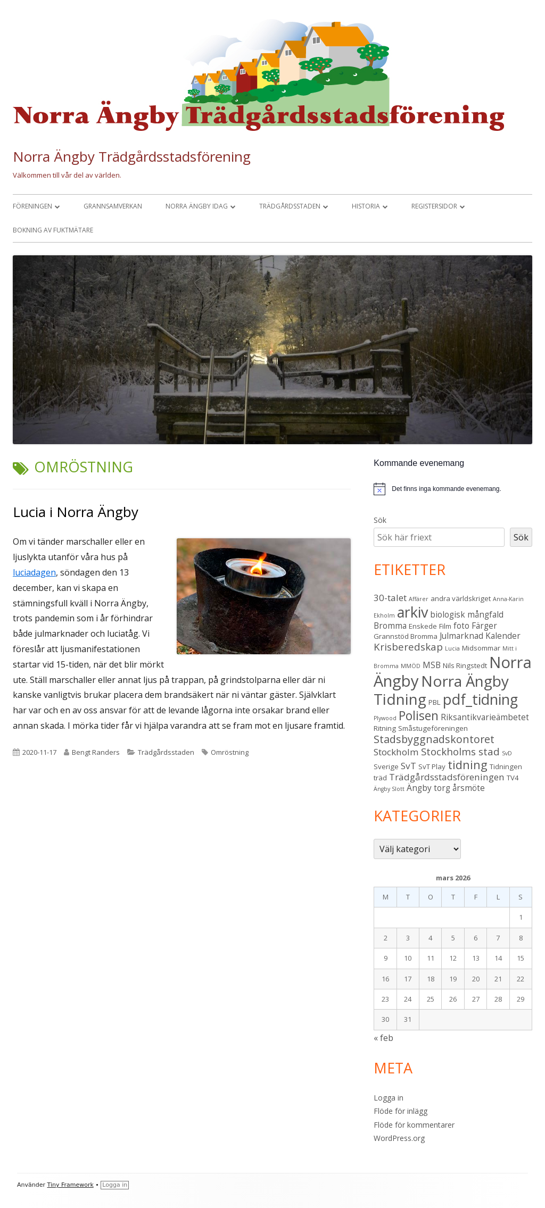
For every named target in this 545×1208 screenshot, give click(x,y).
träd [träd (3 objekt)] (380, 777)
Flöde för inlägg (400, 1111)
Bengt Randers (96, 752)
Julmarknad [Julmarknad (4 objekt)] (461, 636)
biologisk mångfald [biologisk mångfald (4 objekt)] (466, 614)
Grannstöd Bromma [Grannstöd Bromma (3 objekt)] (405, 636)
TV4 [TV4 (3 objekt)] (513, 777)
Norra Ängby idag (197, 206)
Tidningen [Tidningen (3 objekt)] (506, 766)
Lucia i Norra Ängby (75, 511)
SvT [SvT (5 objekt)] (408, 766)
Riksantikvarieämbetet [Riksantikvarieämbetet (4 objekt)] (485, 717)
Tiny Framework (70, 1184)
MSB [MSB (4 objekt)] (432, 665)
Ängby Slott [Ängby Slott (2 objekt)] (389, 789)
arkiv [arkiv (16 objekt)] (412, 612)
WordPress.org (399, 1138)
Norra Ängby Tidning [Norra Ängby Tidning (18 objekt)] (441, 690)
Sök (380, 520)
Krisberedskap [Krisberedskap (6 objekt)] (408, 646)
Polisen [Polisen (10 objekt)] (419, 715)
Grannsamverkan (113, 206)
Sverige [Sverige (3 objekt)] (386, 766)
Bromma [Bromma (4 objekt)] (390, 625)
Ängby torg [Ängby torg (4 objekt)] (428, 788)
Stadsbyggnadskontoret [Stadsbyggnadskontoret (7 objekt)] (434, 739)
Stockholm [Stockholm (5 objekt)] (396, 752)
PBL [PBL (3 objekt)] (434, 702)
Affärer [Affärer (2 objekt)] (418, 599)
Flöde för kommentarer (414, 1125)
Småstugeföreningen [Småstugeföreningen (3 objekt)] (433, 728)
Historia (366, 206)
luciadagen (34, 572)
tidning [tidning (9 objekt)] (468, 764)
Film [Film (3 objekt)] (445, 626)
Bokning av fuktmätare (53, 230)
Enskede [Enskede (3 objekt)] (423, 626)
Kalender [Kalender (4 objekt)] (503, 636)
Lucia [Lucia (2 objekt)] (452, 648)
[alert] (446, 489)
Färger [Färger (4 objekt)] (484, 625)
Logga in (388, 1098)
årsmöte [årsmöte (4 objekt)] (468, 788)
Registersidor (434, 206)
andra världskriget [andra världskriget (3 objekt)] (461, 598)
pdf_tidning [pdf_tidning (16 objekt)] (480, 699)
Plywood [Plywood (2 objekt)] (385, 718)
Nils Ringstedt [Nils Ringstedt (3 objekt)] (465, 665)
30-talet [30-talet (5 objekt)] (390, 597)
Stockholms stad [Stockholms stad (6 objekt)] (460, 751)
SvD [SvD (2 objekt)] (507, 753)
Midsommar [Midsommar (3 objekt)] (481, 648)
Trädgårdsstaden (289, 206)
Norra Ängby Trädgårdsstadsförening (132, 156)
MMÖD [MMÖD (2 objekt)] (410, 666)
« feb (383, 1038)
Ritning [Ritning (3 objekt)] (385, 728)
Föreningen (32, 206)
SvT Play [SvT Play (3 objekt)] (431, 766)
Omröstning (230, 752)
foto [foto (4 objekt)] (461, 625)
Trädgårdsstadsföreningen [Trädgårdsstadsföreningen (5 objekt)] (447, 777)
